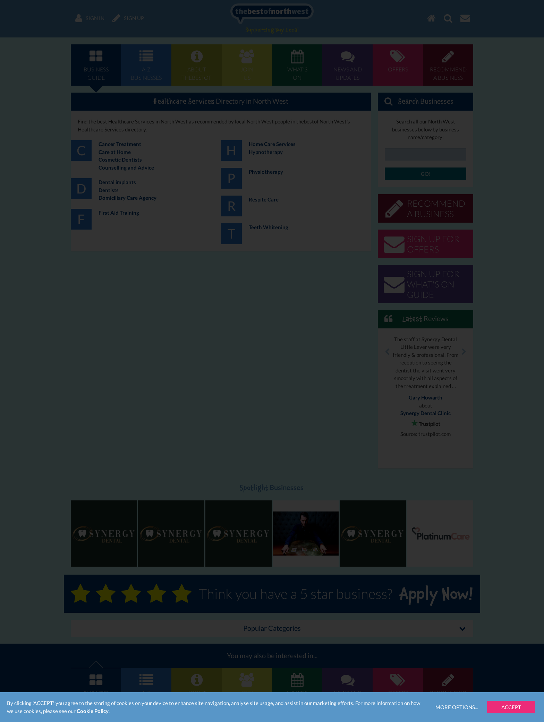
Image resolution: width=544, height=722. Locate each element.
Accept (511, 707)
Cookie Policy (93, 711)
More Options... (456, 707)
